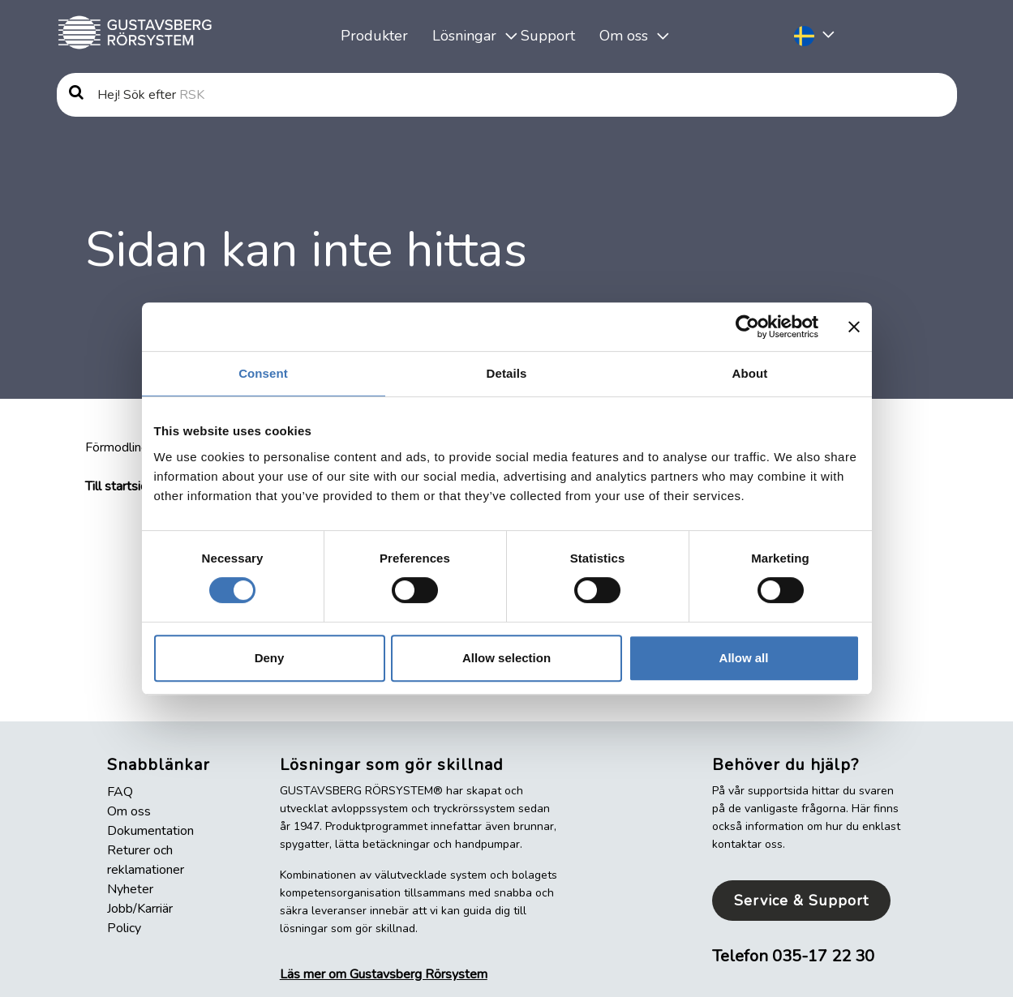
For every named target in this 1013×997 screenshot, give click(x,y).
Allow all (744, 658)
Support (548, 35)
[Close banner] (854, 326)
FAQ (120, 792)
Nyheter (130, 889)
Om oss (623, 35)
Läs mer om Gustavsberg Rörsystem (383, 974)
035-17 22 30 (823, 956)
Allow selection (506, 658)
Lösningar (464, 35)
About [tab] (750, 373)
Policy (124, 928)
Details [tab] (507, 373)
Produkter (374, 35)
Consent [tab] (263, 373)
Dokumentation (150, 831)
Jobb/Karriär (140, 909)
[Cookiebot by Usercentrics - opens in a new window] (747, 327)
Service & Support (801, 900)
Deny (270, 658)
